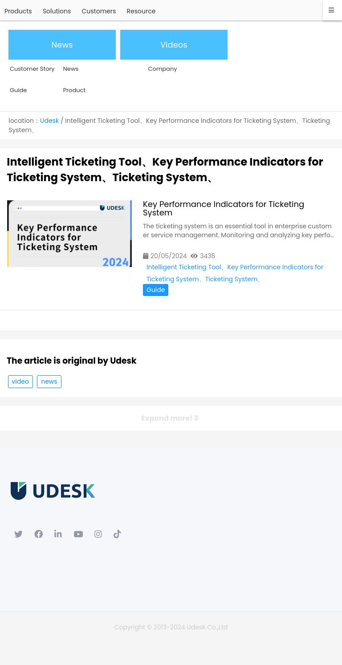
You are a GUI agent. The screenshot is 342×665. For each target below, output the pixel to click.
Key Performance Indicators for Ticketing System (223, 208)
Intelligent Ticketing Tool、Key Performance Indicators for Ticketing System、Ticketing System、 (235, 268)
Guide (156, 289)
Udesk (49, 120)
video (20, 381)
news (49, 381)
